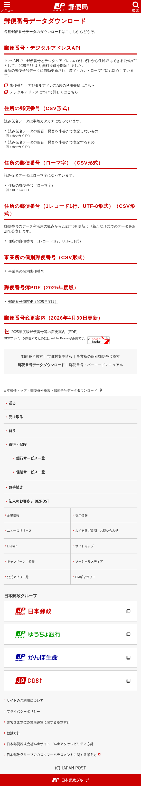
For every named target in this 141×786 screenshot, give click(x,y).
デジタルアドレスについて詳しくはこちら (44, 92)
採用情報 (81, 515)
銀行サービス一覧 (30, 457)
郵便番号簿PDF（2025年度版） (33, 302)
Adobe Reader (60, 338)
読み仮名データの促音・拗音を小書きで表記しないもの (53, 131)
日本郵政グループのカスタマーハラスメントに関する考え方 (52, 754)
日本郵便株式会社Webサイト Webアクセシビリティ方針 (50, 743)
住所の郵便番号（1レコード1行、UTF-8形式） (45, 241)
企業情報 (13, 515)
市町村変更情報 (59, 356)
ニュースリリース (19, 530)
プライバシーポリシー (23, 711)
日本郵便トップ (15, 390)
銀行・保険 (18, 444)
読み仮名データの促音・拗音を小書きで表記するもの (51, 142)
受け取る (16, 416)
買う (12, 430)
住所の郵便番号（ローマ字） (31, 185)
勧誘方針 (13, 732)
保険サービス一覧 (30, 471)
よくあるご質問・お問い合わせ (96, 530)
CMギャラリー (85, 577)
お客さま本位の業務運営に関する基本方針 (38, 722)
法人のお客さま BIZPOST (29, 500)
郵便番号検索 (40, 390)
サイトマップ (84, 546)
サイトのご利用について (25, 700)
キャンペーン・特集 (21, 561)
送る (12, 402)
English (12, 546)
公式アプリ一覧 (18, 577)
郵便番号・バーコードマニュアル (96, 365)
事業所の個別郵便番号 (26, 271)
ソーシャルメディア (89, 561)
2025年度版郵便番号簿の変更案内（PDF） (46, 332)
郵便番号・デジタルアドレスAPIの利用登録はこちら (52, 85)
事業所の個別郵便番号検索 (98, 356)
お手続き (16, 487)
